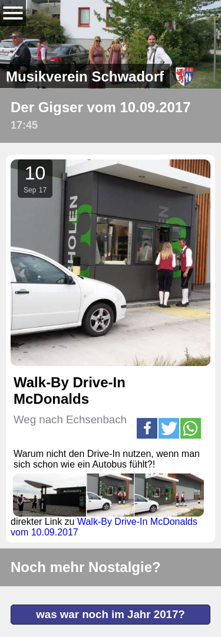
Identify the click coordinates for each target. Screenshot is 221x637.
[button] (147, 428)
